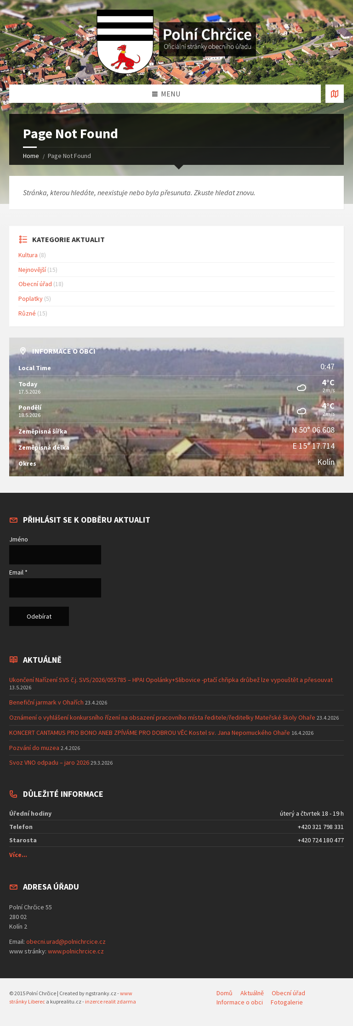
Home (31, 156)
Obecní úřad (35, 284)
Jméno (18, 539)
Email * (18, 572)
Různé (27, 313)
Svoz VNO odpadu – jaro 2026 (49, 762)
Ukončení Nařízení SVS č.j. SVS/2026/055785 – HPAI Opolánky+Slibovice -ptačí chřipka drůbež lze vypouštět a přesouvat (171, 680)
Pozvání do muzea (34, 748)
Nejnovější (32, 269)
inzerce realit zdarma (110, 1001)
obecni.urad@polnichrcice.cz (66, 941)
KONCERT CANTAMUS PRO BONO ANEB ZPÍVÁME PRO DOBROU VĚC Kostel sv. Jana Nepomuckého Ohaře (149, 732)
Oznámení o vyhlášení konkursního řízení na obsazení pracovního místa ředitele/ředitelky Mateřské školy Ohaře (162, 717)
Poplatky (30, 298)
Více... (18, 855)
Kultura (28, 255)
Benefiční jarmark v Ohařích (46, 702)
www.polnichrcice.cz (76, 951)
